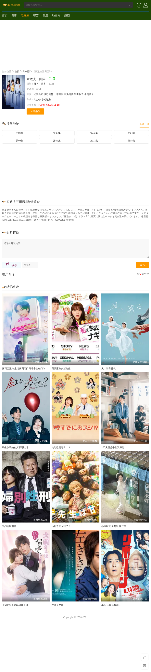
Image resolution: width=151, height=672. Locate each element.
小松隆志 (46, 99)
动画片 (56, 15)
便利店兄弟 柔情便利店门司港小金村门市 (23, 368)
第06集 (56, 140)
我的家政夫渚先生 (61, 368)
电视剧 (25, 15)
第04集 (131, 133)
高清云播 (144, 124)
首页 (4, 15)
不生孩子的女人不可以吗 (15, 447)
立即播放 (35, 111)
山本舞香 (58, 94)
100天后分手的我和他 (112, 447)
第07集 (94, 140)
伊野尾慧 (48, 94)
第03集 (94, 133)
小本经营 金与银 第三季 (113, 526)
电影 (14, 15)
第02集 (56, 133)
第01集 (19, 133)
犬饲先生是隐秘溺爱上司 (15, 605)
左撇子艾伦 (57, 605)
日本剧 (26, 71)
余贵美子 (89, 94)
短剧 (67, 15)
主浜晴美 (68, 94)
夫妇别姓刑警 (9, 526)
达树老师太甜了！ (61, 526)
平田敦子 (78, 94)
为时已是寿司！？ (61, 447)
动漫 (45, 15)
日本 (36, 83)
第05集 (19, 140)
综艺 (36, 15)
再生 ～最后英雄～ (111, 605)
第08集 (131, 140)
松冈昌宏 (38, 94)
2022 (51, 83)
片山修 (37, 99)
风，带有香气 (108, 368)
